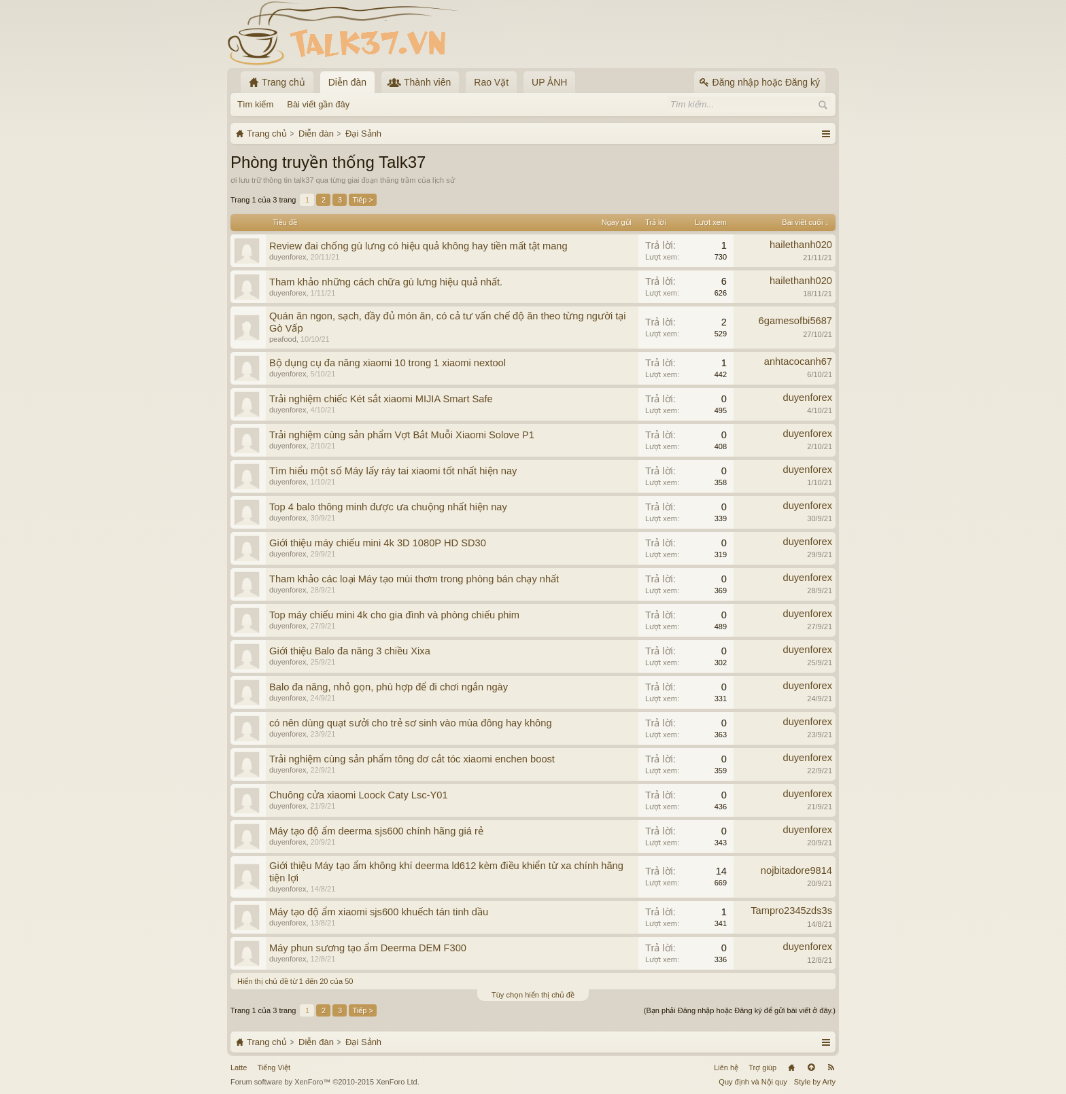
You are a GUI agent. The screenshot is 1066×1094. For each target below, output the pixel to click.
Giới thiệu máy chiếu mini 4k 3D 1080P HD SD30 (377, 542)
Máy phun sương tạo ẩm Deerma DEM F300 (367, 947)
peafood (282, 339)
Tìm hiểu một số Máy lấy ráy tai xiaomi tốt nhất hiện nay (393, 470)
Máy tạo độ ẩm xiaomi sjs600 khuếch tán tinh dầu (378, 911)
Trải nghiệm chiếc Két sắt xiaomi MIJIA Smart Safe (381, 398)
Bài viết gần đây (318, 104)
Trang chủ (791, 1067)
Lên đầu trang (811, 1067)
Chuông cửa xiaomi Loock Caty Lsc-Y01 (358, 795)
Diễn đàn (347, 82)
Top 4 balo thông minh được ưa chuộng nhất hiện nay (388, 506)
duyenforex (287, 257)
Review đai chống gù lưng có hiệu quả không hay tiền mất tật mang (418, 246)
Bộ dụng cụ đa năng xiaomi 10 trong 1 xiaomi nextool (387, 362)
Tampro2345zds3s (791, 910)
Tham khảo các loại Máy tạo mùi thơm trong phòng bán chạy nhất (414, 579)
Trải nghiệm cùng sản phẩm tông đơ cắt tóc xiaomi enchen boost (412, 759)
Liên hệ (726, 1067)
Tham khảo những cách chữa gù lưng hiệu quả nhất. (385, 282)
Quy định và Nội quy (753, 1082)
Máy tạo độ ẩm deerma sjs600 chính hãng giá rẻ (376, 831)
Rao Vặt (491, 82)
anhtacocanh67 (798, 361)
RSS (831, 1067)
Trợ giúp (762, 1067)
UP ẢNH (549, 82)
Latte (238, 1067)
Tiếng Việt (273, 1067)
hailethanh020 (801, 244)
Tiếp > (362, 200)
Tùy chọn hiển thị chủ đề (533, 995)
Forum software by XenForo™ (324, 1082)
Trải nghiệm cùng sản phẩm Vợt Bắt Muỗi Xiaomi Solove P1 (401, 434)
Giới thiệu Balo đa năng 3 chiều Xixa (349, 651)
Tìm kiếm (255, 104)
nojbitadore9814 (796, 870)
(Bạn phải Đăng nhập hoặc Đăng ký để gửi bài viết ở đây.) (740, 1010)
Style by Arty (815, 1082)
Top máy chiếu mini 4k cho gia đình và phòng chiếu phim (394, 615)
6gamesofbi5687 (795, 320)
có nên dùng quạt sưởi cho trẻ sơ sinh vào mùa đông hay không (410, 723)
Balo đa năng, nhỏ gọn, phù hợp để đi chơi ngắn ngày (388, 687)
